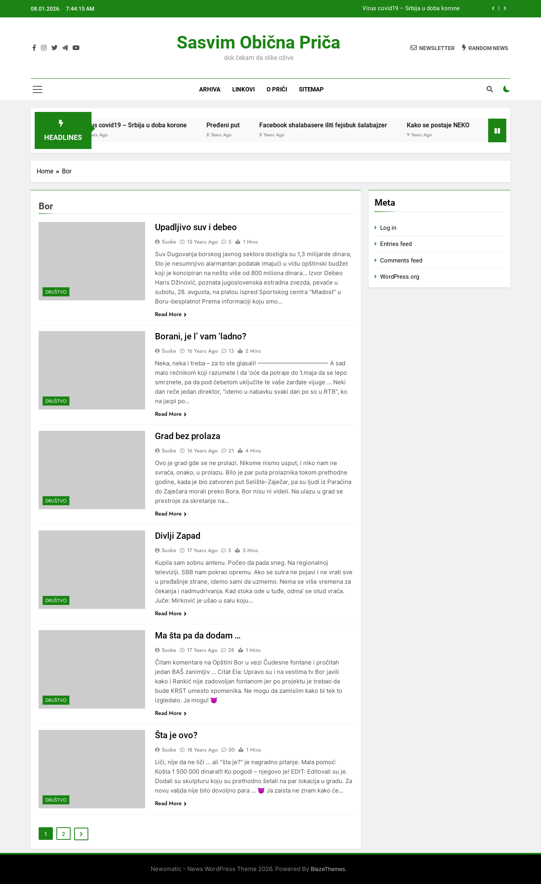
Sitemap (311, 89)
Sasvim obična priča (258, 42)
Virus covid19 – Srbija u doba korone (411, 9)
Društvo (56, 292)
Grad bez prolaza (187, 436)
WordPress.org (399, 276)
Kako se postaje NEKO (445, 125)
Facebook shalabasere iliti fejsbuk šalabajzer (331, 125)
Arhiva (209, 89)
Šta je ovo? (176, 735)
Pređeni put (230, 125)
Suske (169, 242)
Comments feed (401, 260)
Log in (388, 227)
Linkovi (243, 89)
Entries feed (396, 244)
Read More (171, 314)
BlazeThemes (328, 868)
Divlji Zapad (177, 536)
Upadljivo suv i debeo (196, 227)
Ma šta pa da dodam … (198, 635)
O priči (277, 89)
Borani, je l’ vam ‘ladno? (200, 336)
